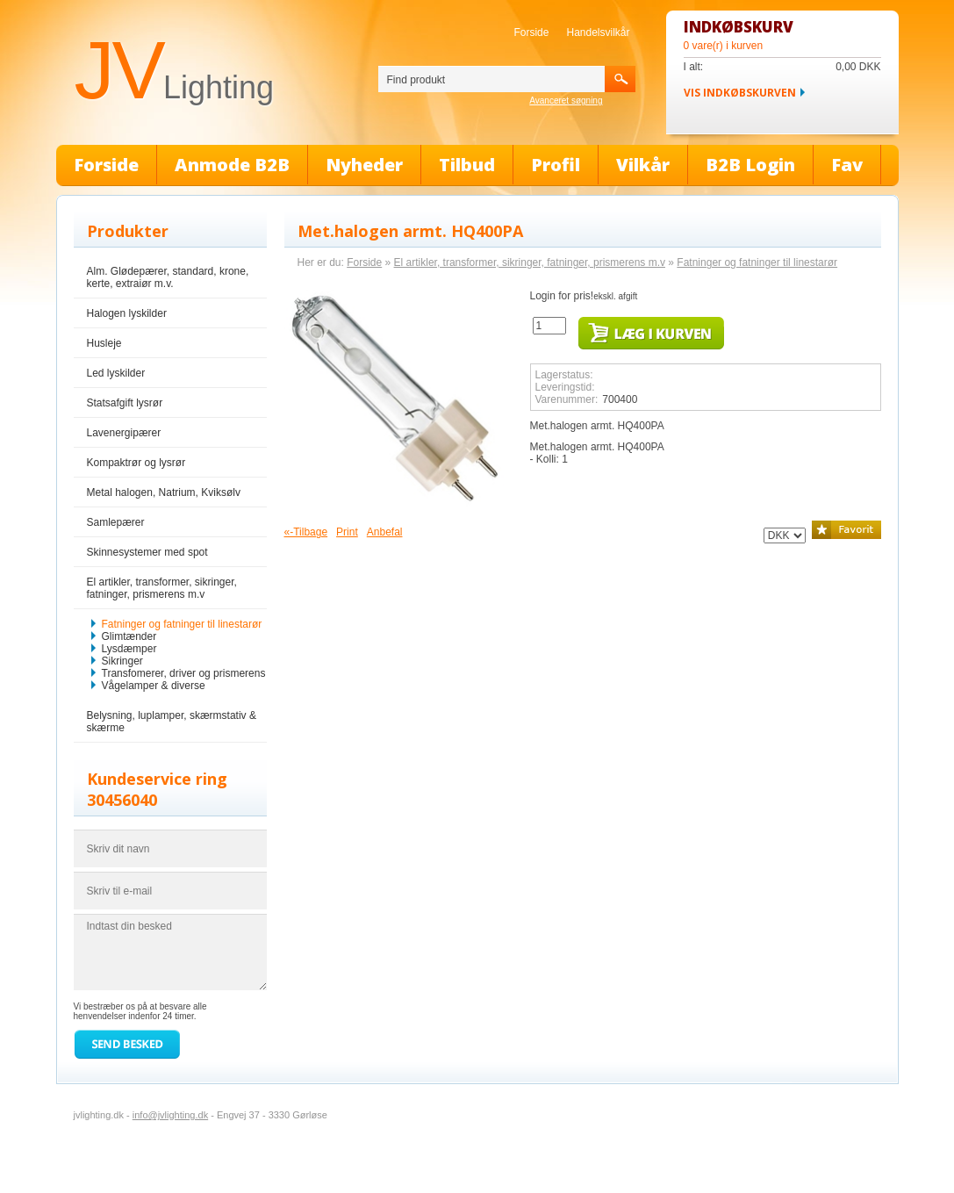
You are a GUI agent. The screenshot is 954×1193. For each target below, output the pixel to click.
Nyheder (364, 164)
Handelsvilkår (597, 32)
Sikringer (122, 661)
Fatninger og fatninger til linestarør (182, 624)
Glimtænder (129, 636)
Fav (847, 164)
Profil (555, 164)
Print (347, 532)
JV (174, 70)
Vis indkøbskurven (740, 92)
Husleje (104, 343)
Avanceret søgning (565, 100)
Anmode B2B (232, 164)
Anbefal (385, 532)
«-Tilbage (306, 532)
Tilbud (467, 164)
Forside (531, 32)
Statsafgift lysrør (125, 403)
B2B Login (750, 164)
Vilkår (643, 164)
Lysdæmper (129, 649)
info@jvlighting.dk (170, 1115)
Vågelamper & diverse (153, 685)
